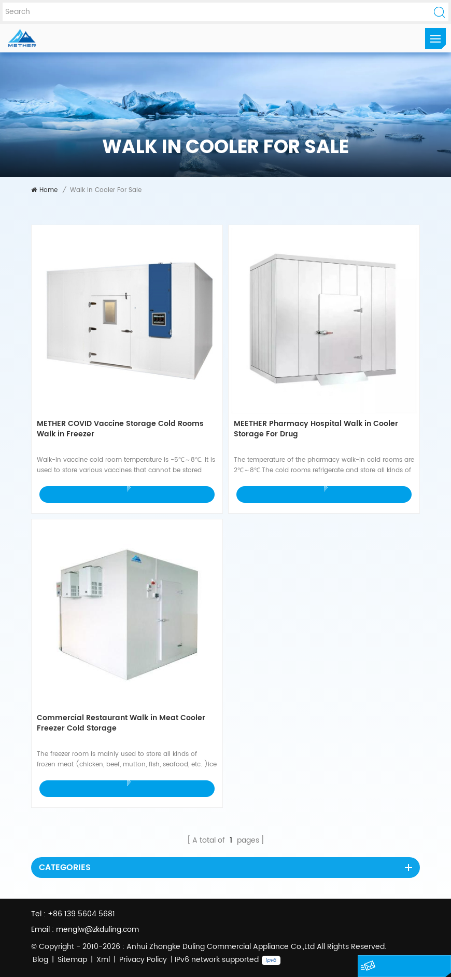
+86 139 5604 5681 (81, 914)
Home (44, 190)
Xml (103, 960)
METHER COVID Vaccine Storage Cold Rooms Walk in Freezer (120, 429)
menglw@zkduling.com (97, 929)
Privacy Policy (143, 960)
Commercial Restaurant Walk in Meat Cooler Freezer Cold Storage (121, 723)
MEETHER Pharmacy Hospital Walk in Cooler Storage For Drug (316, 429)
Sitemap (72, 960)
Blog (40, 960)
